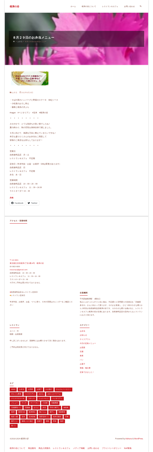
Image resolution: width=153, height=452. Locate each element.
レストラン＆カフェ (61, 448)
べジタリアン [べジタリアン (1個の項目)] (30, 394)
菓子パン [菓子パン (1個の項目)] (14, 421)
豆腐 (81, 351)
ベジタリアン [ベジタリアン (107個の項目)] (57, 398)
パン (81, 360)
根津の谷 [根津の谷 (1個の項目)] (21, 412)
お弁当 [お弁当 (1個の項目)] (21, 389)
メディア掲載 (79, 448)
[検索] (141, 6)
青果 (81, 356)
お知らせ (83, 335)
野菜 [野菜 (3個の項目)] (54, 421)
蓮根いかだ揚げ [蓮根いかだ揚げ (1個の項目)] (27, 421)
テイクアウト (85, 339)
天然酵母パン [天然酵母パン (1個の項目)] (16, 407)
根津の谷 (14, 6)
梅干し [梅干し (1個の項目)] (52, 412)
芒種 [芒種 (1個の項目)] (66, 417)
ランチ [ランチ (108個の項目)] (24, 403)
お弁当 (19, 42)
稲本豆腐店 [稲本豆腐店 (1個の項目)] (57, 417)
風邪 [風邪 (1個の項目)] (62, 421)
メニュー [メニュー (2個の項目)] (14, 403)
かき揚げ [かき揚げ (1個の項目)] (49, 389)
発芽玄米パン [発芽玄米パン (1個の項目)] (44, 417)
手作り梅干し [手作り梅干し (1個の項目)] (55, 407)
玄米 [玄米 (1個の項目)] (23, 417)
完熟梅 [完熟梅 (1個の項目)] (27, 407)
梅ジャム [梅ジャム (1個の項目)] (42, 412)
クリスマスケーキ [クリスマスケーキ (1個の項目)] (17, 398)
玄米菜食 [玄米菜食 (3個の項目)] (32, 417)
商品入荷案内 (44, 448)
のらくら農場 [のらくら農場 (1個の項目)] (16, 394)
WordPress (138, 438)
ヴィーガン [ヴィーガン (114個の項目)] (34, 403)
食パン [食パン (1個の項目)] (13, 425)
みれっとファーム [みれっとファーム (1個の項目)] (54, 394)
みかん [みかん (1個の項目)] (41, 394)
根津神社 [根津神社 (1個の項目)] (32, 412)
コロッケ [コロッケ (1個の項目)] (31, 398)
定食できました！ (87, 372)
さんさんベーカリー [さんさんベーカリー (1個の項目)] (63, 389)
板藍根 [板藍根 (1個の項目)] (66, 407)
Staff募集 (128, 448)
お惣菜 (82, 347)
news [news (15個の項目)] (13, 389)
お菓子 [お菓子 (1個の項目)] (39, 389)
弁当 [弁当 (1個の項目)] (44, 407)
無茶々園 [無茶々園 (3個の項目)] (14, 417)
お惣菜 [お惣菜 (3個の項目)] (30, 389)
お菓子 (82, 364)
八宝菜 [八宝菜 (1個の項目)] (45, 403)
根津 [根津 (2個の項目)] (12, 412)
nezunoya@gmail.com (18, 269)
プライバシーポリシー (111, 448)
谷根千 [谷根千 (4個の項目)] (39, 421)
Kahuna (128, 438)
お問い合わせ (93, 448)
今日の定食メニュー (88, 343)
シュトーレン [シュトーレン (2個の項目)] (44, 398)
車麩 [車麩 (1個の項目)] (47, 421)
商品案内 (32, 448)
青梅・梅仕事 (85, 368)
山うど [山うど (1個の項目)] (36, 407)
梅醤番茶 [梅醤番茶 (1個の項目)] (62, 412)
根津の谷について (17, 448)
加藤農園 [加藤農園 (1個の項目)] (54, 403)
